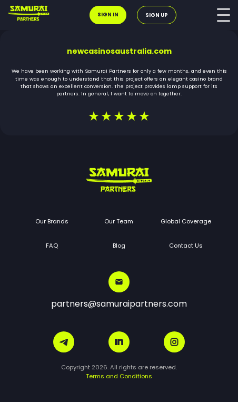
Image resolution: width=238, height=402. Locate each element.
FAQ (52, 245)
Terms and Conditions (119, 376)
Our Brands (51, 221)
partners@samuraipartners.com (119, 290)
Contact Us (186, 245)
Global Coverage (186, 221)
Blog (119, 245)
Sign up (156, 15)
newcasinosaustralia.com (119, 51)
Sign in (107, 14)
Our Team (118, 221)
